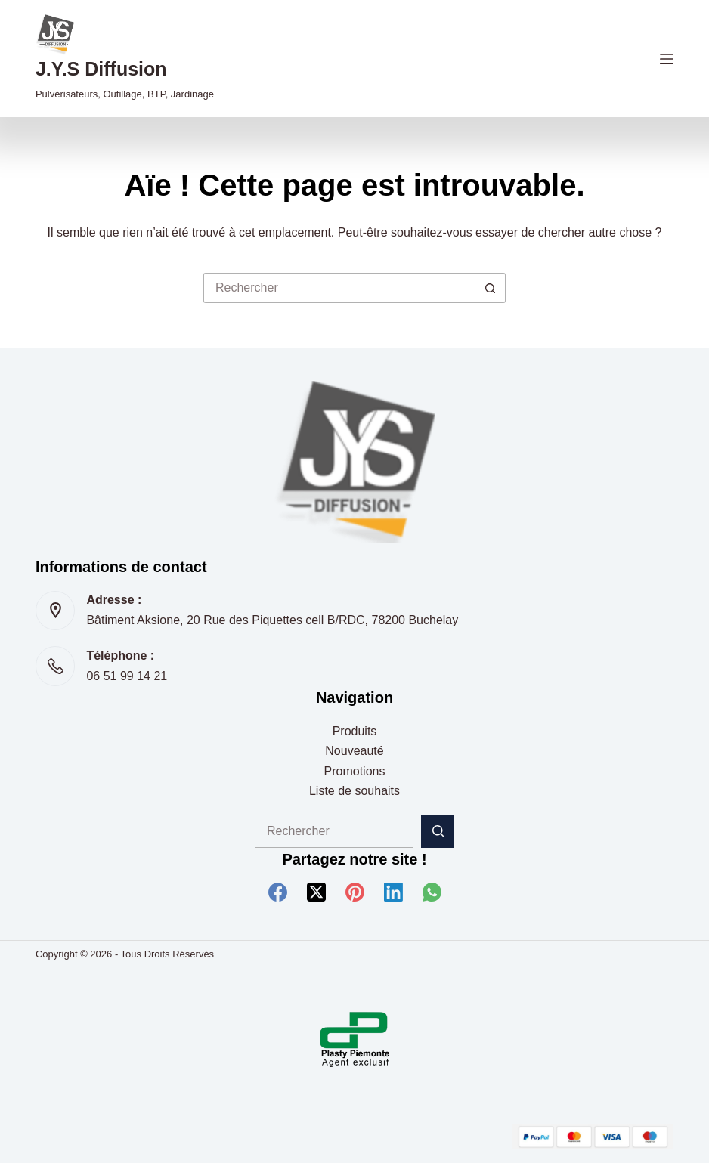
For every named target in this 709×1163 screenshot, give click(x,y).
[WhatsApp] (432, 892)
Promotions (354, 771)
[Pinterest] (354, 892)
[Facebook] (277, 892)
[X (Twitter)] (316, 892)
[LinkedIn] (393, 892)
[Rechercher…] (339, 288)
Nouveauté (354, 750)
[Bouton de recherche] (490, 288)
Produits (355, 731)
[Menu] (666, 59)
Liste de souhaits (354, 790)
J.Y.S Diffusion (101, 68)
